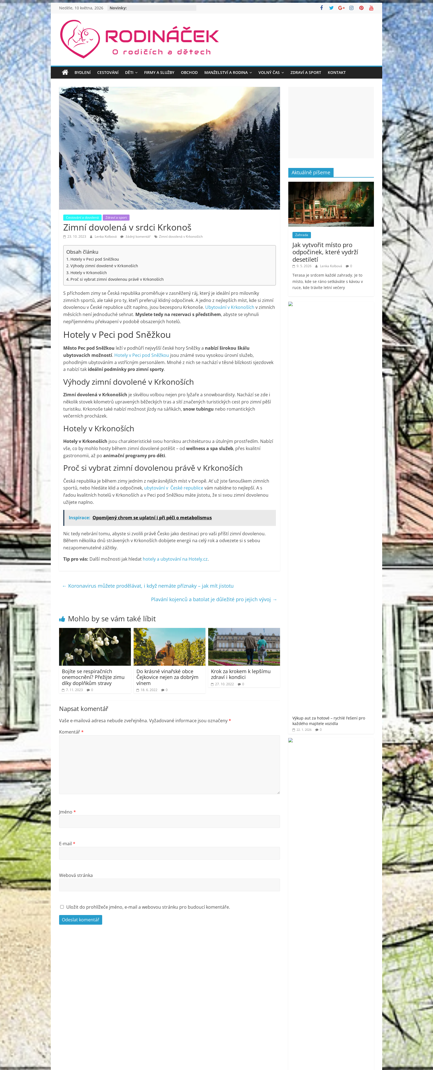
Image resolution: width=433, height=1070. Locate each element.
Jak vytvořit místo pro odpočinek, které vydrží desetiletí (325, 251)
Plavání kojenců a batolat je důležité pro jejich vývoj (214, 599)
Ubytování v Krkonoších (229, 307)
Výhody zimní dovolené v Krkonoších (104, 265)
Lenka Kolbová (106, 236)
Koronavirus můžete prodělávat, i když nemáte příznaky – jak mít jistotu (148, 585)
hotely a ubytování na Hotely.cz (175, 559)
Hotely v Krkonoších (88, 272)
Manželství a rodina (226, 72)
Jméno (67, 812)
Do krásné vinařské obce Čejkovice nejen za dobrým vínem (167, 677)
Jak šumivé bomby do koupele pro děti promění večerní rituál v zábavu (347, 454)
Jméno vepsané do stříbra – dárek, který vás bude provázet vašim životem (346, 490)
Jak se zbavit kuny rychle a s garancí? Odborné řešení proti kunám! (346, 418)
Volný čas (269, 72)
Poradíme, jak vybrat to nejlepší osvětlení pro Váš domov (348, 523)
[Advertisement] (331, 122)
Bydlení (83, 72)
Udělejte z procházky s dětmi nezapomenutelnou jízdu (347, 351)
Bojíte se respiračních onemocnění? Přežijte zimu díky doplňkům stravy (93, 677)
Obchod (189, 72)
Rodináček (314, 749)
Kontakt (337, 72)
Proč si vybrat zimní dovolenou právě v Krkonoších (117, 279)
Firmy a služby (159, 72)
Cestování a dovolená (82, 217)
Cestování (107, 72)
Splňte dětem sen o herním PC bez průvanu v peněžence (347, 385)
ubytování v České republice (173, 488)
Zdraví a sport (306, 72)
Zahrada (301, 234)
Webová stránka (76, 875)
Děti (129, 72)
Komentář (71, 732)
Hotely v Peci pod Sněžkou (94, 259)
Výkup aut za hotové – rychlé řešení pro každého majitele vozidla (347, 315)
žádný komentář (135, 236)
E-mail (67, 844)
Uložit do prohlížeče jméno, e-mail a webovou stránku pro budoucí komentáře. (148, 907)
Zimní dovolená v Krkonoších (181, 236)
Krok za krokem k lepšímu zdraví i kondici (241, 674)
